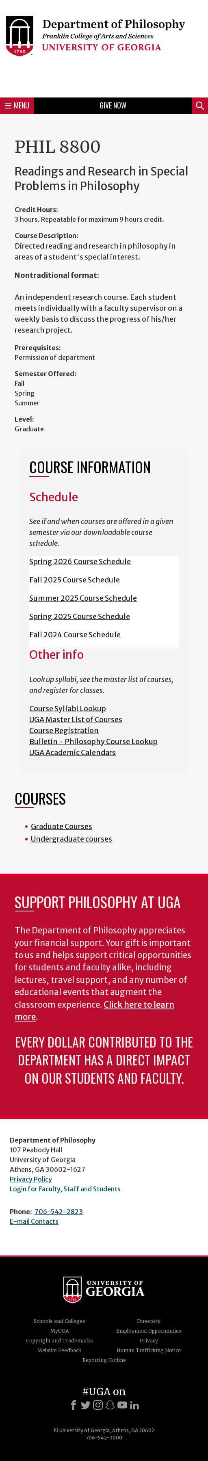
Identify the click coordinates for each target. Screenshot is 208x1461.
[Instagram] (98, 1405)
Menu (17, 105)
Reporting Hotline (104, 1360)
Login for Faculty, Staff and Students (65, 1189)
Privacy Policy (31, 1179)
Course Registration (64, 730)
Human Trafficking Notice (149, 1350)
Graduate (29, 429)
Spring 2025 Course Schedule (79, 616)
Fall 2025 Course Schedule (74, 579)
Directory (148, 1321)
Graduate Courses (61, 826)
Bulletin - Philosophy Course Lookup (93, 741)
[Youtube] (122, 1405)
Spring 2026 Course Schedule (80, 561)
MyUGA (59, 1331)
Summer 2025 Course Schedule (83, 598)
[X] (86, 1405)
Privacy (148, 1341)
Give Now (113, 105)
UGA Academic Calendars (72, 752)
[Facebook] (73, 1405)
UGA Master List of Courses (75, 719)
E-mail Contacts (34, 1221)
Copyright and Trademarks (59, 1341)
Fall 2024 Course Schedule (75, 634)
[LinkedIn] (134, 1405)
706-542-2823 (59, 1212)
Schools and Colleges (59, 1321)
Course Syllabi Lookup (67, 708)
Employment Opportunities (149, 1331)
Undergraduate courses (71, 839)
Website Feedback (59, 1350)
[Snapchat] (110, 1405)
